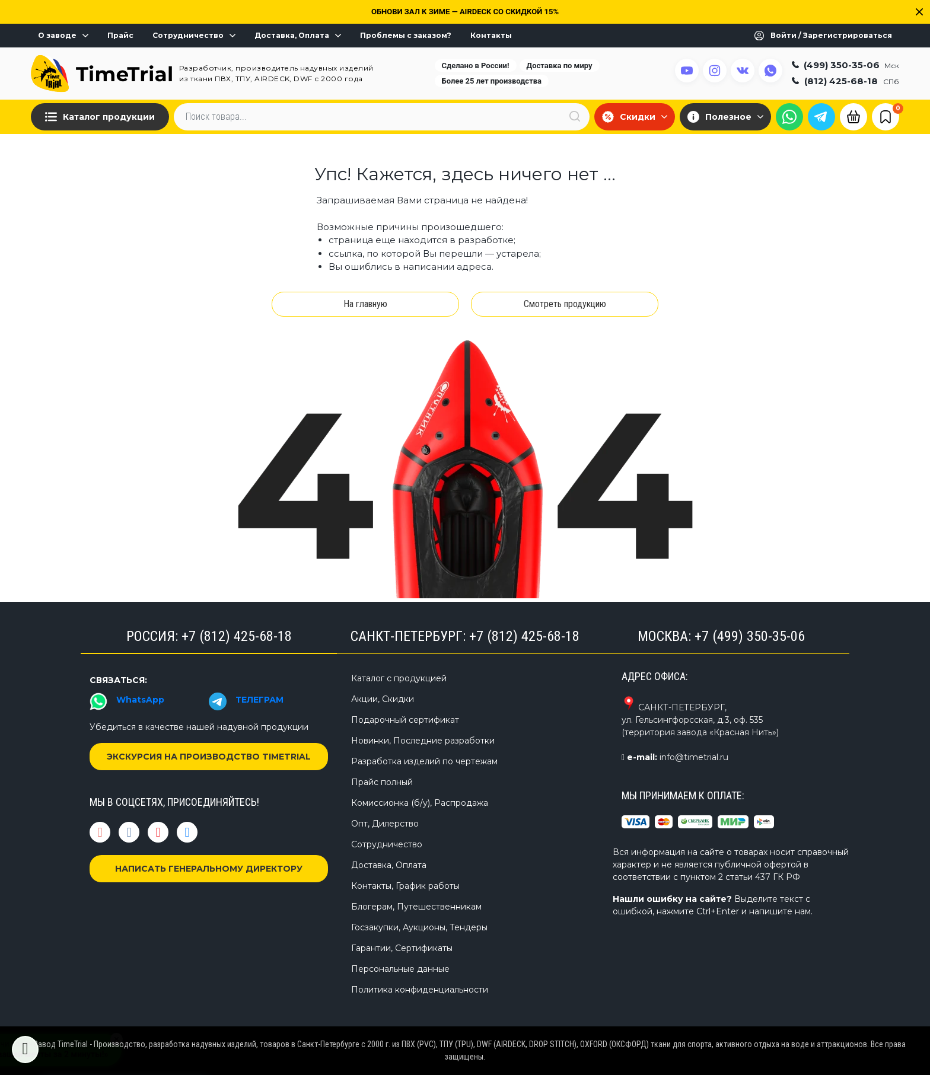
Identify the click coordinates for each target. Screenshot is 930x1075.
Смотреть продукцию (565, 304)
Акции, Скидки (382, 699)
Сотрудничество (193, 35)
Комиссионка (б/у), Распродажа (419, 803)
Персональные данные (400, 969)
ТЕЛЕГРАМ (259, 699)
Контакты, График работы (405, 886)
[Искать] (575, 116)
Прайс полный (382, 782)
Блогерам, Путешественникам (416, 906)
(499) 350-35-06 (845, 65)
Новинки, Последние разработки (423, 740)
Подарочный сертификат (405, 719)
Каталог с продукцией (399, 678)
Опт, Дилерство (385, 823)
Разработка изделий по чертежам (424, 761)
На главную (365, 304)
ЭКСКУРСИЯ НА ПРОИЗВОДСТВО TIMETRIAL (209, 756)
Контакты (491, 35)
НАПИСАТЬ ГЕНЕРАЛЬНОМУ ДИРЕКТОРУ (208, 868)
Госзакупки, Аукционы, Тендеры (419, 927)
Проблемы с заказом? (405, 35)
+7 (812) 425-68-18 (236, 636)
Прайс (120, 35)
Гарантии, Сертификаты (402, 948)
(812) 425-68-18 (845, 81)
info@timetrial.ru (694, 757)
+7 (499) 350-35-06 (750, 636)
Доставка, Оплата (297, 35)
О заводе (63, 35)
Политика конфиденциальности (419, 989)
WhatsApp (140, 699)
